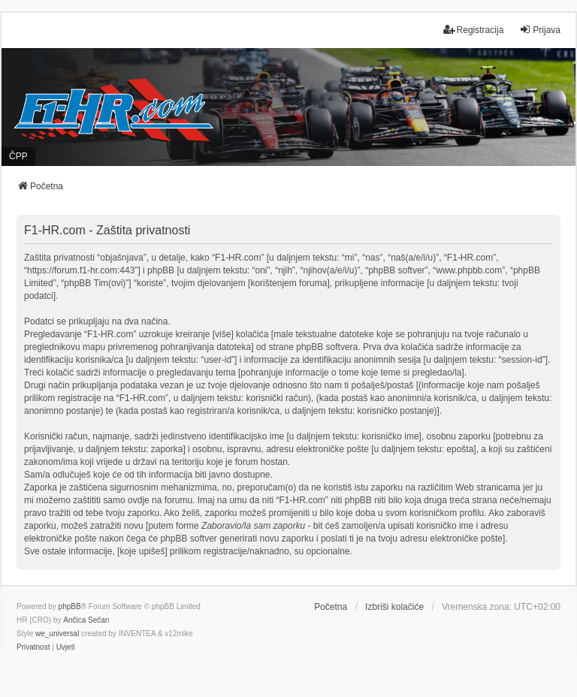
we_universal (57, 633)
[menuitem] (33, 647)
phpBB (70, 606)
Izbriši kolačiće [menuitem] (394, 607)
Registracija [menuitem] (473, 29)
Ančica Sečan (86, 620)
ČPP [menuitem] (18, 156)
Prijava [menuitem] (539, 29)
